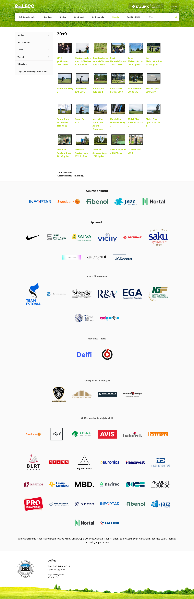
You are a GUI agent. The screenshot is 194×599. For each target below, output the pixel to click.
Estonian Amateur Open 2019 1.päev (100, 153)
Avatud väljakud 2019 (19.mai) (118, 151)
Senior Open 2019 (81, 120)
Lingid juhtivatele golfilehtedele (32, 71)
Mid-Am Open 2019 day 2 (135, 90)
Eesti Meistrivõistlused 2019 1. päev (154, 61)
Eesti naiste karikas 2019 (116, 90)
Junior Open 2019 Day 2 (81, 90)
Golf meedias (23, 42)
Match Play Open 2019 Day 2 (135, 122)
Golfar (63, 17)
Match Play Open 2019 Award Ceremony (98, 123)
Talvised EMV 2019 (134, 151)
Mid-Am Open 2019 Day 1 (152, 90)
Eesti (175, 6)
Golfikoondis (98, 17)
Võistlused (79, 17)
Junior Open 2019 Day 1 (98, 90)
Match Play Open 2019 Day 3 (117, 122)
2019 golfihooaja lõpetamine (63, 61)
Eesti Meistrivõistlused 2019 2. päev (136, 61)
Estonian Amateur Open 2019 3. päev (64, 153)
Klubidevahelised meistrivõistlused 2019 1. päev (101, 61)
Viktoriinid (22, 64)
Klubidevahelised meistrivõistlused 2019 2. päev (83, 61)
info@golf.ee (59, 569)
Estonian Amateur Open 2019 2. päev (82, 153)
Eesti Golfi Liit (133, 17)
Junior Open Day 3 (65, 90)
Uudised (35, 35)
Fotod (35, 49)
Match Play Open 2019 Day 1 (153, 122)
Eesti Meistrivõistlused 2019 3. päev (118, 61)
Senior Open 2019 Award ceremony (63, 122)
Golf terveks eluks (27, 17)
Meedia (115, 17)
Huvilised (48, 17)
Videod (35, 57)
